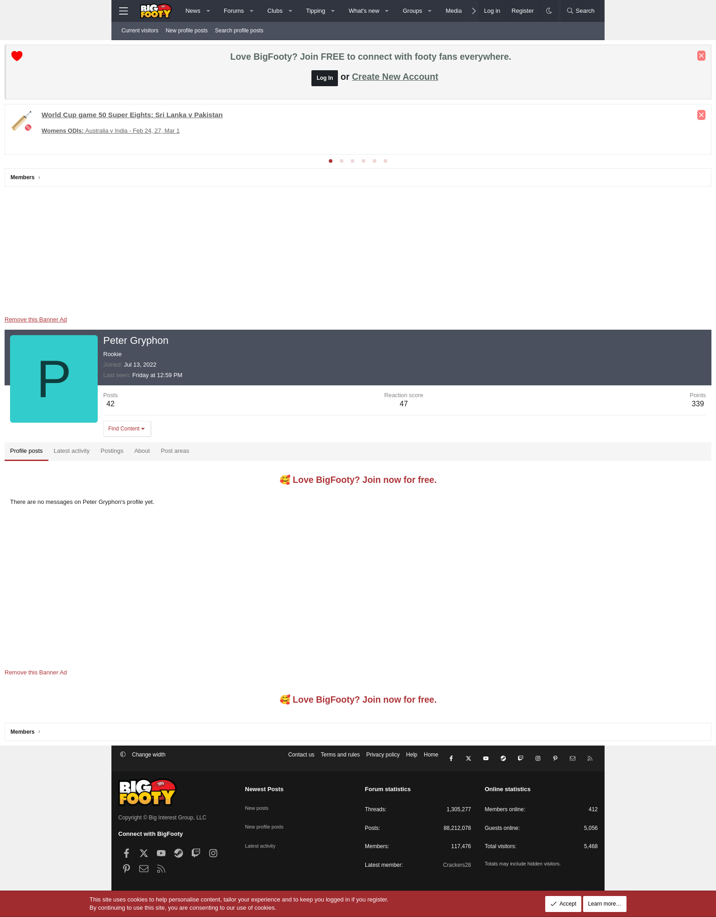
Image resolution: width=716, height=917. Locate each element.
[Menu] (123, 11)
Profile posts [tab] (140, 453)
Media (454, 10)
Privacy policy (383, 762)
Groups (412, 10)
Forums (234, 10)
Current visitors (139, 30)
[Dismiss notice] (588, 58)
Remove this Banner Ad (149, 321)
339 (584, 406)
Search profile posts (239, 30)
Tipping (315, 10)
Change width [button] (148, 762)
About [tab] (255, 453)
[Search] (580, 11)
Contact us (301, 762)
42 (224, 406)
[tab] (330, 163)
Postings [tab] (225, 453)
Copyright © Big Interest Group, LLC (162, 817)
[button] (208, 11)
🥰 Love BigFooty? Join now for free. (358, 482)
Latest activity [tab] (186, 453)
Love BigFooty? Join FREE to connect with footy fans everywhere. (370, 59)
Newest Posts (264, 789)
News (192, 10)
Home (431, 762)
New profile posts (187, 30)
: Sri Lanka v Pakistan (246, 117)
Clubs (275, 10)
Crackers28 (457, 865)
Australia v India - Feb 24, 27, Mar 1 (224, 133)
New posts (258, 804)
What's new (364, 10)
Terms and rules (340, 762)
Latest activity (262, 835)
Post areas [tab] (288, 453)
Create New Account (395, 79)
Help (411, 762)
